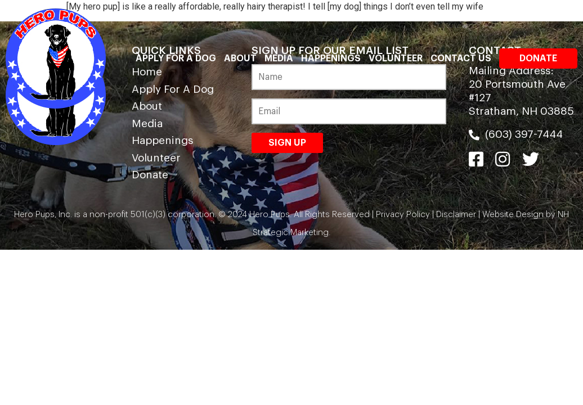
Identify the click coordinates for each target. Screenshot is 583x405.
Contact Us (460, 58)
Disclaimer (456, 214)
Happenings (331, 58)
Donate (538, 58)
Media (278, 58)
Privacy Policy (403, 214)
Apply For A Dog (176, 58)
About (240, 58)
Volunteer (396, 58)
